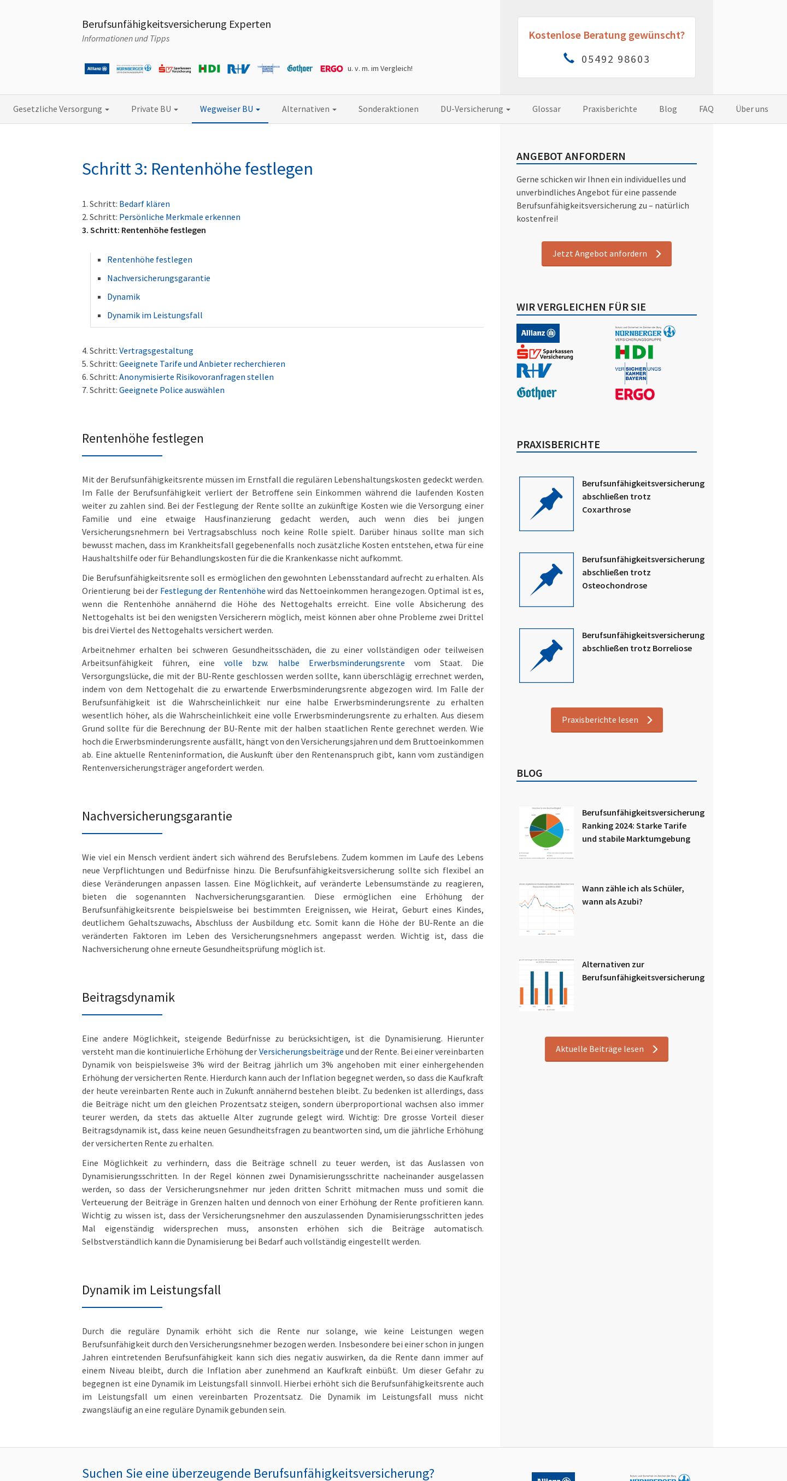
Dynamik (123, 296)
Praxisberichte (610, 108)
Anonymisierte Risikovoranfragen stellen (196, 376)
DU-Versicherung (475, 108)
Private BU (154, 108)
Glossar (546, 108)
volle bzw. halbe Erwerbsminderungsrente (314, 662)
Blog (668, 108)
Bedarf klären (144, 203)
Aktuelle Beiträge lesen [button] (600, 1048)
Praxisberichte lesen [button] (600, 719)
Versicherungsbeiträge (301, 1051)
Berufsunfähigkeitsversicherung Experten (176, 24)
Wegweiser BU (230, 108)
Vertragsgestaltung (156, 350)
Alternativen (309, 108)
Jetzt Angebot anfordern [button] (600, 253)
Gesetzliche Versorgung (61, 108)
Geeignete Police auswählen (172, 389)
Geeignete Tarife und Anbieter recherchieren (202, 363)
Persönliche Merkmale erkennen (179, 216)
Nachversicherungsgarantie (158, 277)
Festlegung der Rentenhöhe (213, 590)
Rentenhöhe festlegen (149, 259)
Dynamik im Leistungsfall (155, 315)
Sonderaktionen (389, 108)
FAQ (706, 108)
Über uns (752, 108)
